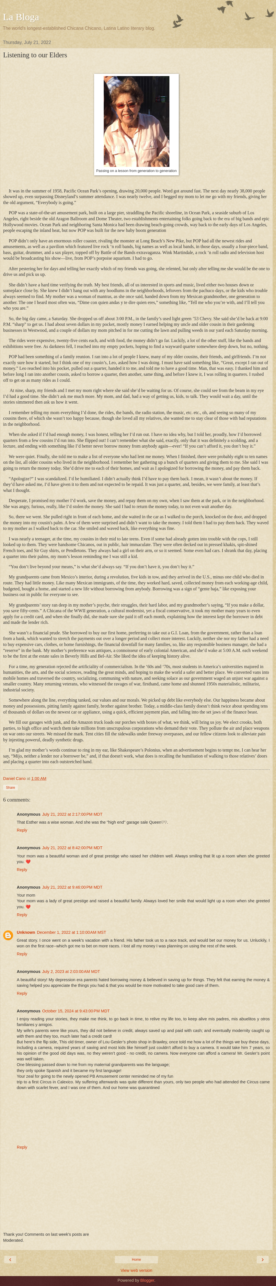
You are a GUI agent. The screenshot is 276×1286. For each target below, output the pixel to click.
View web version (136, 1270)
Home (136, 1260)
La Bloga (21, 16)
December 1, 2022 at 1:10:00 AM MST (71, 932)
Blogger (147, 1280)
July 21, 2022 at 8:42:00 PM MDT (72, 848)
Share (10, 788)
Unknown (26, 932)
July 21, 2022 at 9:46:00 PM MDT (72, 887)
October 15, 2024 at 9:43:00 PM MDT (76, 1011)
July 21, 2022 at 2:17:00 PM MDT (72, 814)
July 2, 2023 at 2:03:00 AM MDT (71, 971)
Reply (22, 830)
